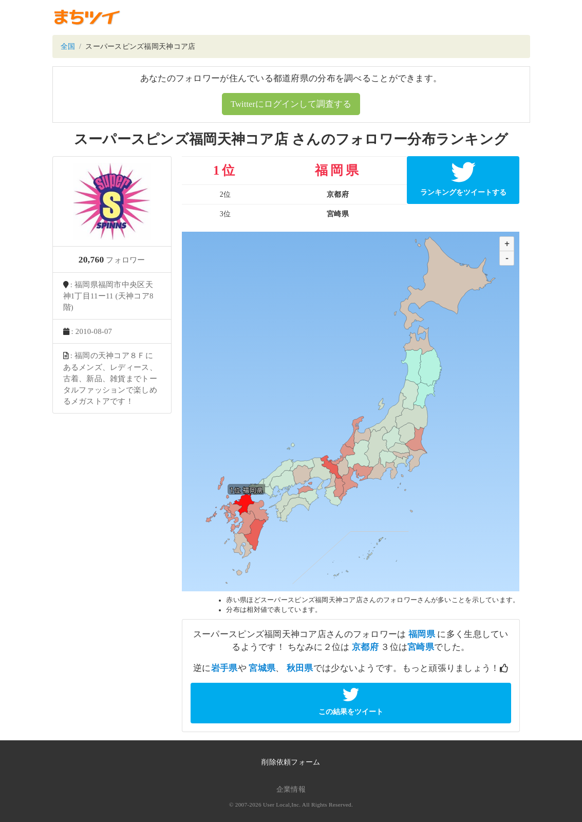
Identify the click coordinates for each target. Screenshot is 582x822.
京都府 (365, 647)
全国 (68, 46)
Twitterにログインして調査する (291, 104)
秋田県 (300, 668)
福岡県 (421, 634)
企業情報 (291, 789)
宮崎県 (420, 647)
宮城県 (262, 668)
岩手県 (224, 668)
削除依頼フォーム (290, 762)
